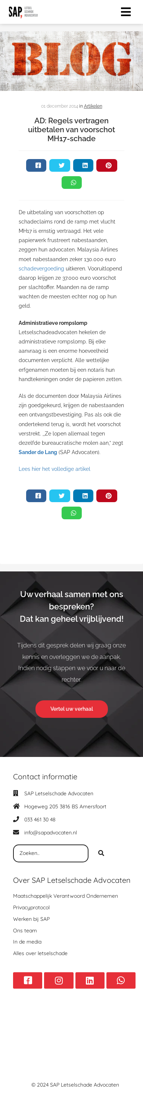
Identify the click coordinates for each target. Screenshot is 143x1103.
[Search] (101, 853)
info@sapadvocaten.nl (50, 832)
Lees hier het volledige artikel (54, 469)
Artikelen (93, 106)
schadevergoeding (41, 269)
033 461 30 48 (40, 819)
